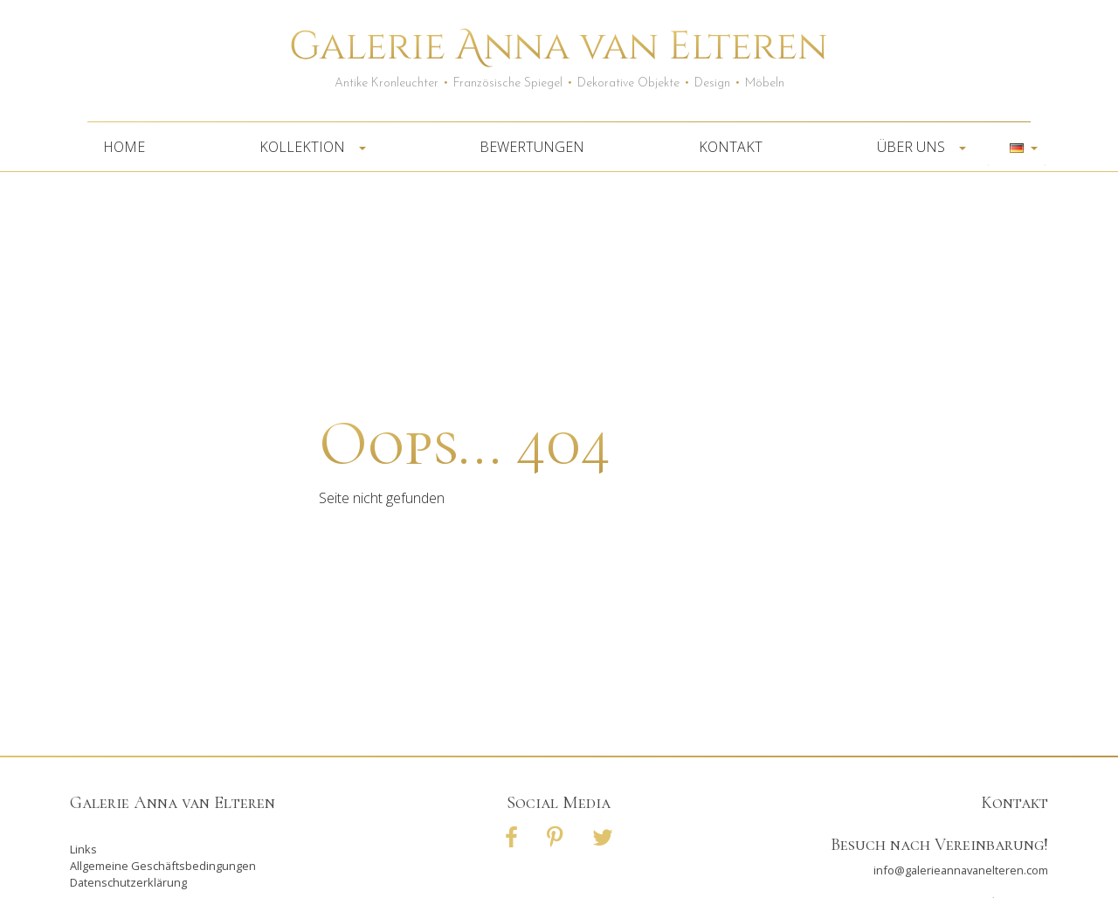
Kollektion (307, 146)
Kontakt (731, 146)
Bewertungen (532, 146)
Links (83, 849)
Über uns (916, 146)
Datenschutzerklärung (128, 882)
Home (124, 146)
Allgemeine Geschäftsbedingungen (163, 866)
